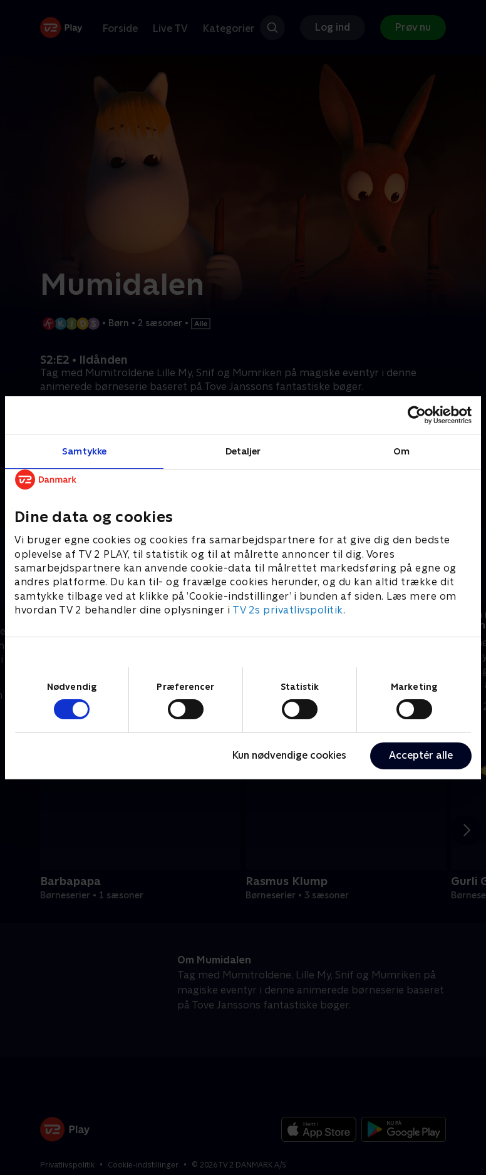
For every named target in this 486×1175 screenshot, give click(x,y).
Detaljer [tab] (243, 450)
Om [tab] (401, 450)
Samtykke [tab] (84, 450)
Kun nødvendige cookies (289, 755)
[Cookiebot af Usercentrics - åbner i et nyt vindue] (417, 414)
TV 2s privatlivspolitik (287, 610)
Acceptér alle (421, 755)
